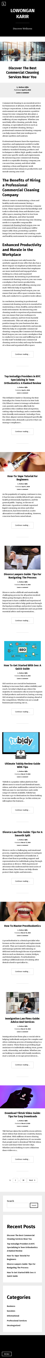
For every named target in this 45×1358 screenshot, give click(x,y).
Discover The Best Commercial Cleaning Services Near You (22, 72)
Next (31, 1180)
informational (13, 1316)
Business (11, 1306)
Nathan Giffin (24, 87)
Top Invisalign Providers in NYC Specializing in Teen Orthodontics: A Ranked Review (22, 380)
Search (10, 1201)
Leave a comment (22, 93)
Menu (6, 1354)
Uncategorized (13, 1325)
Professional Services (17, 1321)
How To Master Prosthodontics (22, 925)
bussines (11, 1311)
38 (23, 1180)
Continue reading (24, 355)
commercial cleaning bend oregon (17, 225)
